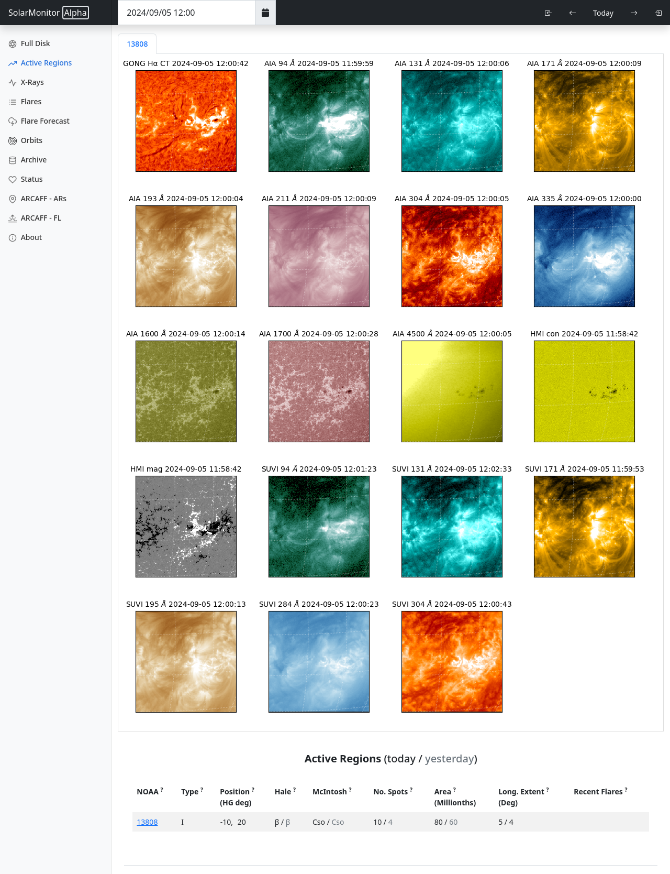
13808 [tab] (137, 44)
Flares (24, 101)
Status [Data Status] (25, 179)
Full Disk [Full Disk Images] (29, 43)
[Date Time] (186, 12)
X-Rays (26, 82)
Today (603, 13)
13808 (147, 822)
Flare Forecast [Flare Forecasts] (39, 121)
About (25, 237)
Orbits (25, 140)
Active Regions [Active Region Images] (40, 63)
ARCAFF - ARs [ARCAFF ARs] (37, 198)
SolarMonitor (48, 12)
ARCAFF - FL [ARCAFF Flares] (34, 218)
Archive (27, 160)
